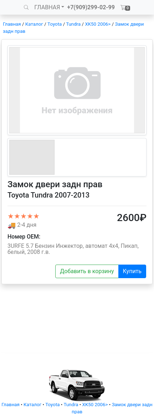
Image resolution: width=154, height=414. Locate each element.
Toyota (54, 24)
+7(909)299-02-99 (91, 7)
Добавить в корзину (87, 271)
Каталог (34, 24)
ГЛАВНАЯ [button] (47, 7)
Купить (132, 271)
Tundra (73, 24)
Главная (12, 24)
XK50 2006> (98, 24)
